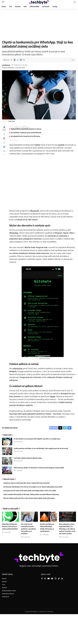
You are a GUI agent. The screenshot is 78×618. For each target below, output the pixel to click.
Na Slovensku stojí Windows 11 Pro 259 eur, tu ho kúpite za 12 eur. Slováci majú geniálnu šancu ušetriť (32, 487)
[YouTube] (48, 581)
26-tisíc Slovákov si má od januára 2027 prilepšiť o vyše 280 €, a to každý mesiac (37, 439)
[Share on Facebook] (11, 60)
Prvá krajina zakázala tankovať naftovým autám (28, 459)
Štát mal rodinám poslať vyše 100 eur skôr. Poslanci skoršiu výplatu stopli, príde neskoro (29, 499)
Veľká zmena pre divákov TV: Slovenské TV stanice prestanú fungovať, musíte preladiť (39, 468)
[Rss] (62, 581)
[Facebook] (42, 581)
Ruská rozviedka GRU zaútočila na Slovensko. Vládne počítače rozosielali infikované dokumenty (31, 495)
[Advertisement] (39, 24)
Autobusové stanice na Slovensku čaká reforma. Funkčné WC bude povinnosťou (26, 483)
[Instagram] (55, 581)
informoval (18, 368)
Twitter (38, 145)
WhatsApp (14, 233)
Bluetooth (35, 211)
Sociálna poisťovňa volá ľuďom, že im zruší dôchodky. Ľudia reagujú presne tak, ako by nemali (41, 449)
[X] (45, 581)
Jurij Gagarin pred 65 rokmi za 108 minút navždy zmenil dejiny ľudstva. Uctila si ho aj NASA (29, 491)
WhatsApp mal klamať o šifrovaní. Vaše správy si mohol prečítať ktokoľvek (10, 527)
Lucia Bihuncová (7, 65)
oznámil (61, 145)
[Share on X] (14, 60)
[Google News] (52, 581)
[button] (3, 2)
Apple (53, 396)
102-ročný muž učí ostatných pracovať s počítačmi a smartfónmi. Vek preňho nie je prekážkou (29, 529)
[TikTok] (59, 581)
